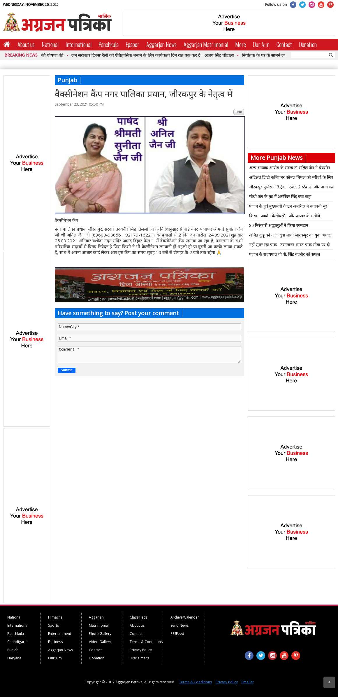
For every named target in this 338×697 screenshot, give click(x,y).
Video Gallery (100, 641)
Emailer (248, 682)
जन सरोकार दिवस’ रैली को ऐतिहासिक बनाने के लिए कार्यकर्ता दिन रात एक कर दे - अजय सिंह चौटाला (155, 55)
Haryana (14, 658)
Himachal (56, 617)
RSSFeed (177, 633)
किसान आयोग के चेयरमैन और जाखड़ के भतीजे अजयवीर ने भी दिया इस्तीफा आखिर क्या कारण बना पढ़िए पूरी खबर (288, 216)
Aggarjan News (161, 44)
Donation (308, 44)
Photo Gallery (100, 633)
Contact (284, 44)
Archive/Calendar (184, 617)
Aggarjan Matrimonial (206, 44)
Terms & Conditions (146, 641)
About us (26, 44)
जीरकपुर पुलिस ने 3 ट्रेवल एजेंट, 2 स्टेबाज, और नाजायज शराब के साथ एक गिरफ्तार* (291, 188)
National (50, 44)
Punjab (13, 649)
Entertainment (59, 633)
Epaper (132, 44)
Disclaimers (139, 658)
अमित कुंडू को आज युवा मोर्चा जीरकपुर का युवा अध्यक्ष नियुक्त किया (290, 236)
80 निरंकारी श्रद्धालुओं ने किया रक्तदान (278, 225)
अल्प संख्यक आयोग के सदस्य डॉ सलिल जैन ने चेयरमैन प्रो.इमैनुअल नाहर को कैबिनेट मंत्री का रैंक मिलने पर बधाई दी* (289, 168)
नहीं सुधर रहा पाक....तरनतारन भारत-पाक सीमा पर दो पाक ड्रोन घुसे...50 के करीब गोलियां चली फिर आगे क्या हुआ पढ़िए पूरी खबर (290, 245)
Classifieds (138, 617)
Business (55, 641)
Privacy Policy (141, 649)
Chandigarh (17, 641)
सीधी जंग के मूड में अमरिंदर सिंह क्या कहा (280, 196)
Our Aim (261, 44)
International (78, 44)
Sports (53, 625)
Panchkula (108, 44)
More (240, 44)
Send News (179, 625)
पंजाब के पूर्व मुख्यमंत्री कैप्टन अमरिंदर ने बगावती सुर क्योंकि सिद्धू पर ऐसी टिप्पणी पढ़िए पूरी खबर (288, 207)
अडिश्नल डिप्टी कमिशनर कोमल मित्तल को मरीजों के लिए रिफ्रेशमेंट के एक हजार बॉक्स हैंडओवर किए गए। (291, 178)
